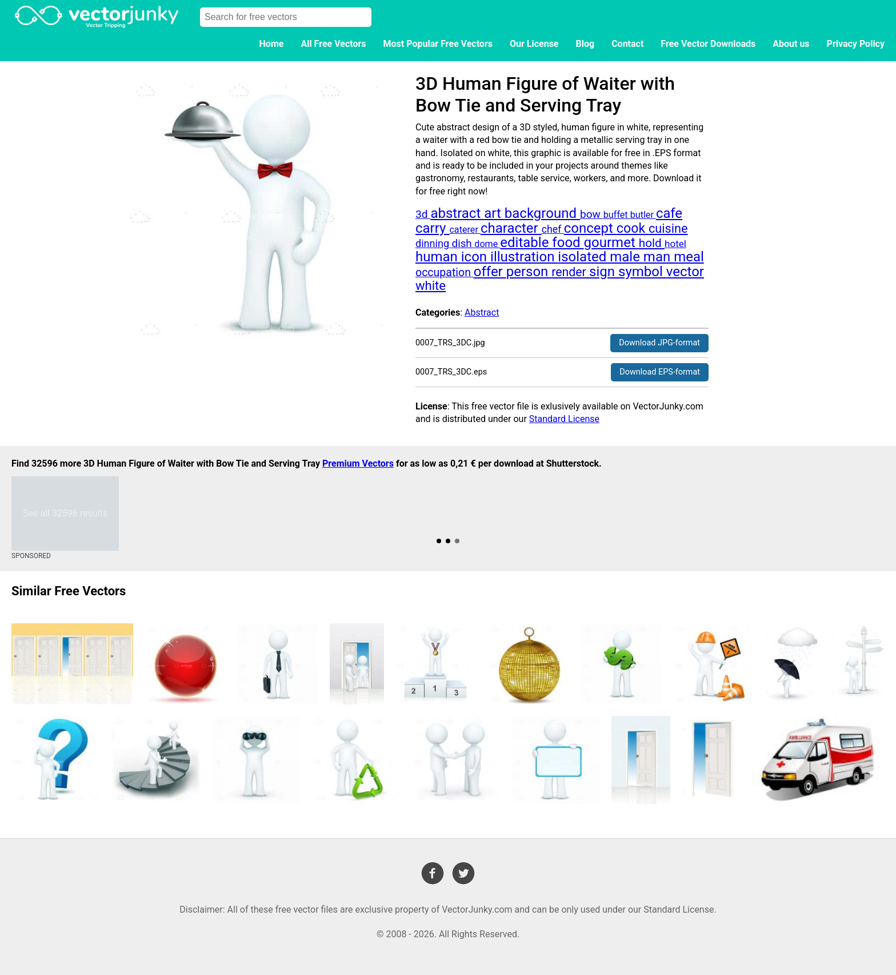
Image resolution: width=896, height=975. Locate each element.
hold (652, 243)
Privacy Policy (856, 43)
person (529, 272)
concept (590, 228)
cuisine (668, 228)
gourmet (611, 242)
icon (475, 257)
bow (591, 214)
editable (526, 242)
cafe (669, 213)
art (494, 213)
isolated (584, 257)
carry (432, 228)
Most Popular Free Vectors (438, 43)
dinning (433, 243)
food (567, 242)
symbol (642, 272)
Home (271, 43)
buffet (616, 214)
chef (553, 229)
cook (633, 228)
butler (643, 214)
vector (685, 272)
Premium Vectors (358, 463)
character (511, 228)
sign (603, 272)
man (658, 257)
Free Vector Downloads (708, 43)
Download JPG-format (659, 343)
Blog (585, 43)
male (626, 257)
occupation (444, 272)
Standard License (564, 418)
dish (463, 243)
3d (422, 214)
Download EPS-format (659, 372)
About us (791, 43)
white (430, 285)
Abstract (482, 312)
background (542, 213)
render (570, 272)
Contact (627, 43)
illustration (524, 257)
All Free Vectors (333, 43)
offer (490, 272)
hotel (675, 243)
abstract (457, 213)
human (438, 257)
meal (689, 257)
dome (487, 243)
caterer (464, 229)
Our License (534, 43)
